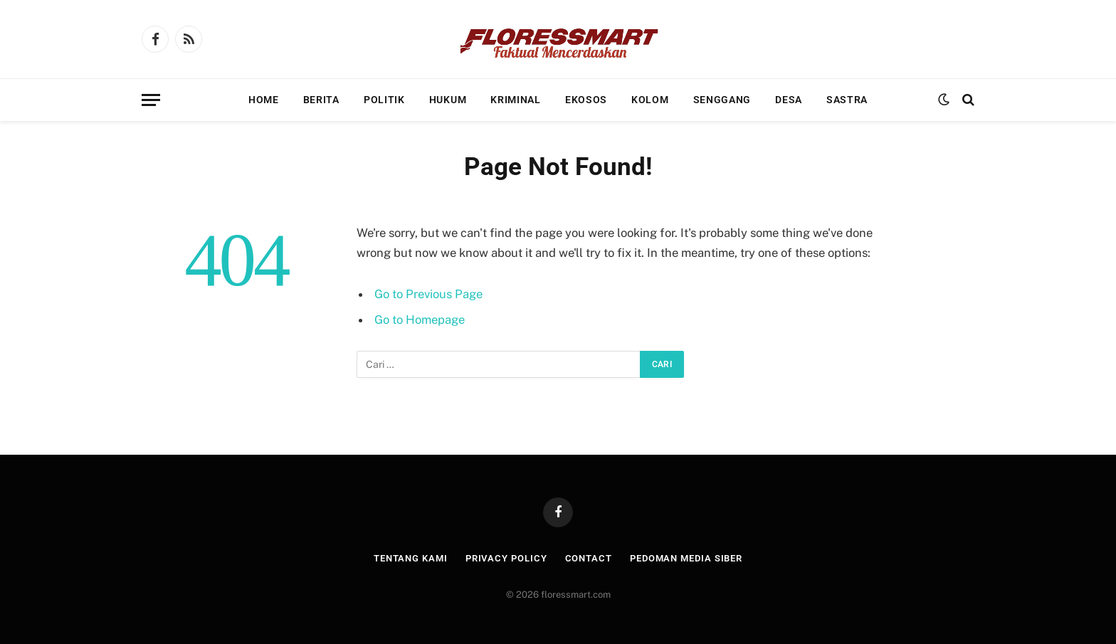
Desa (788, 99)
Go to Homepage (419, 319)
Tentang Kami (411, 558)
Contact (588, 558)
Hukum (448, 99)
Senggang (722, 99)
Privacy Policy (506, 558)
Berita (321, 99)
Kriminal (515, 99)
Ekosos (586, 99)
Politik (384, 99)
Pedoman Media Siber (686, 558)
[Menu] (151, 100)
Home (263, 99)
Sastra (847, 99)
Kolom (650, 99)
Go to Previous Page (428, 294)
